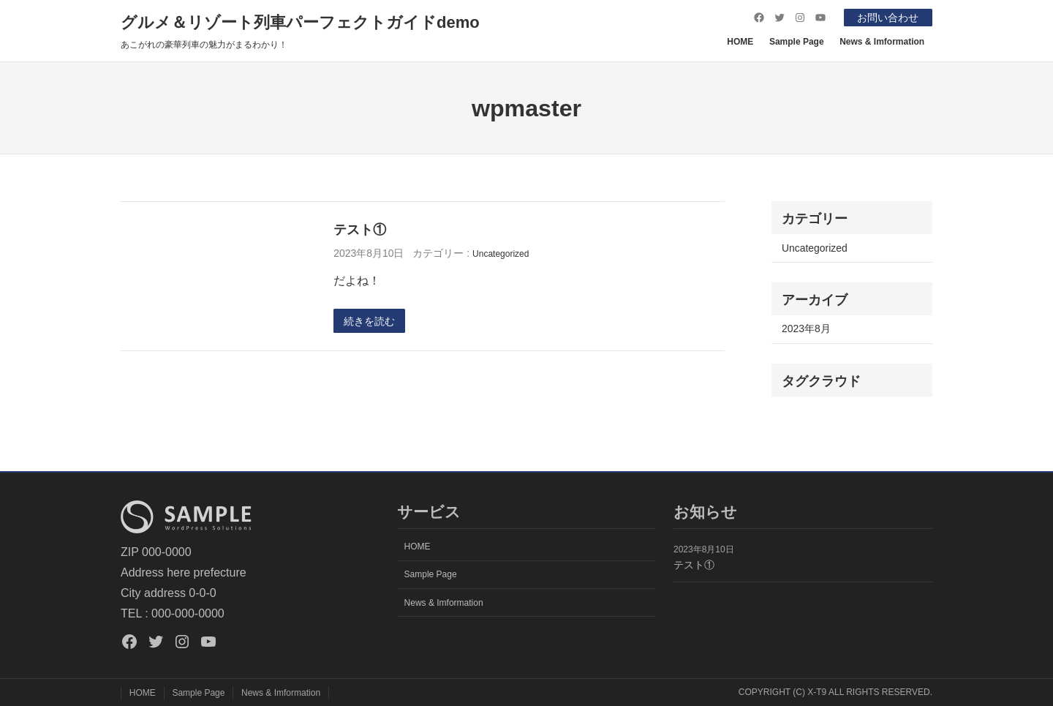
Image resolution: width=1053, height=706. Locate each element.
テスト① (359, 229)
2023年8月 (806, 328)
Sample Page (796, 42)
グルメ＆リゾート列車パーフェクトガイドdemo (300, 22)
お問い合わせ (887, 17)
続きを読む (369, 321)
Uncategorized (500, 254)
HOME (740, 42)
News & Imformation (881, 42)
